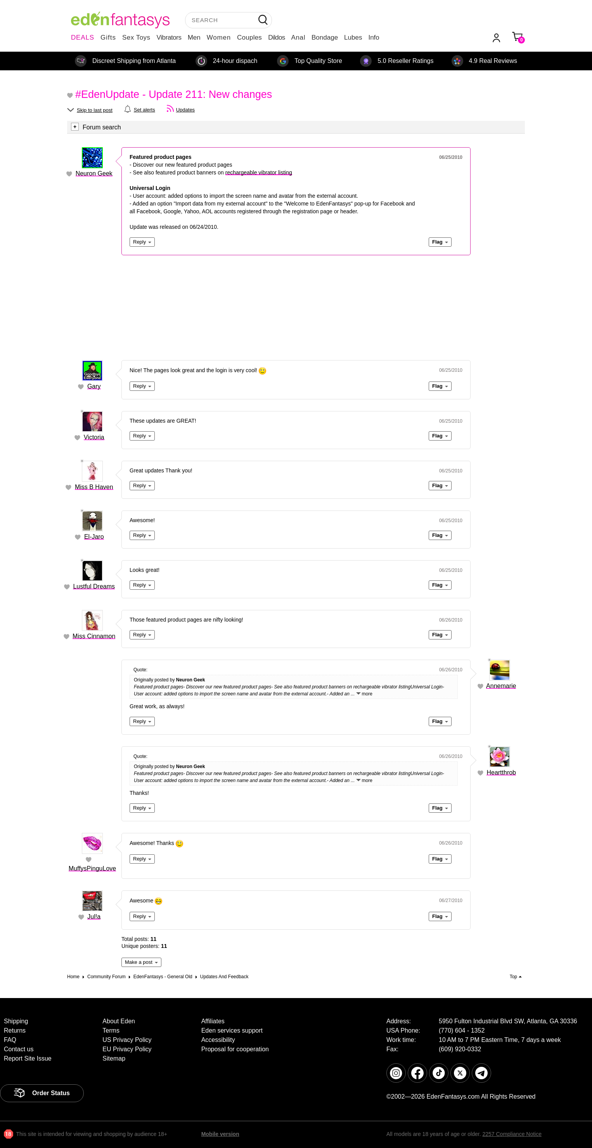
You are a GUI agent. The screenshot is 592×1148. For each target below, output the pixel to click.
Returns (15, 1030)
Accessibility (218, 1040)
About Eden (118, 1021)
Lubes (353, 37)
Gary (94, 386)
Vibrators (169, 37)
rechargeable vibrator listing (258, 172)
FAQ (10, 1040)
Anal (298, 37)
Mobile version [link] (220, 1134)
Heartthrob (501, 772)
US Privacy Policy (126, 1040)
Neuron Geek (94, 173)
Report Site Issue (28, 1058)
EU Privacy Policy (126, 1049)
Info (373, 37)
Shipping (16, 1021)
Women (219, 37)
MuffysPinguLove (92, 868)
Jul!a (93, 916)
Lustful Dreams (94, 586)
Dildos (276, 37)
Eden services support (232, 1030)
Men (194, 37)
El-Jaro (94, 536)
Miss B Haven (94, 487)
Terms (110, 1030)
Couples (249, 37)
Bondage (325, 37)
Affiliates (213, 1021)
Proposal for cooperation (235, 1049)
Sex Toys (136, 37)
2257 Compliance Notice (512, 1134)
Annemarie (501, 686)
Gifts (108, 37)
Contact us (18, 1049)
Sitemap (113, 1058)
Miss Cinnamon (94, 636)
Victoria (94, 437)
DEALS (82, 37)
